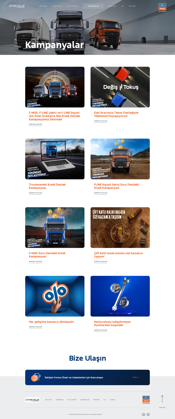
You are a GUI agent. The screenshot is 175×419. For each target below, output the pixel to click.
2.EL (122, 6)
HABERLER (112, 6)
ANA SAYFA (43, 6)
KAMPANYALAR (93, 6)
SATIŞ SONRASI (73, 6)
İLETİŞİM (132, 6)
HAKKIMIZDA (57, 6)
